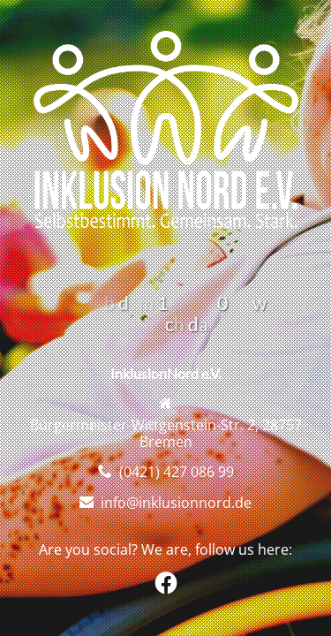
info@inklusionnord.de (176, 502)
